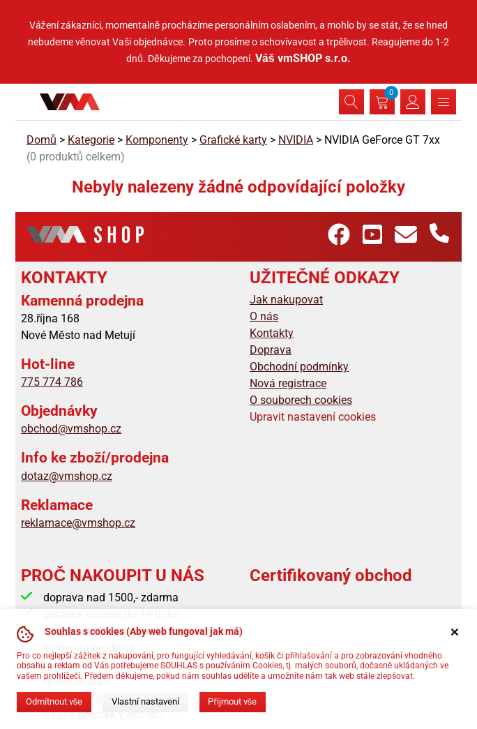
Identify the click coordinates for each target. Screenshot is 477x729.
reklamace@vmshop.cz (78, 522)
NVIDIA (295, 139)
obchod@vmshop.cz (71, 428)
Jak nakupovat (286, 299)
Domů (41, 139)
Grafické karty (233, 139)
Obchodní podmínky (299, 366)
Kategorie (91, 139)
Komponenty (157, 139)
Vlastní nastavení (145, 701)
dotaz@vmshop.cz (66, 476)
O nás (264, 316)
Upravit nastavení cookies (313, 416)
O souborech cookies (301, 400)
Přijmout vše (232, 701)
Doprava (271, 349)
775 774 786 (52, 382)
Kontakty (272, 333)
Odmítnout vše (54, 701)
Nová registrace (288, 383)
